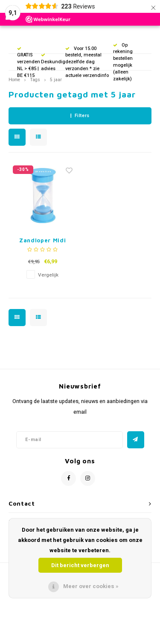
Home (14, 80)
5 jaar (56, 80)
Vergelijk (48, 275)
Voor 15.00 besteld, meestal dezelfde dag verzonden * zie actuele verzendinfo (87, 62)
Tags (35, 80)
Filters (79, 115)
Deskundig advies (53, 62)
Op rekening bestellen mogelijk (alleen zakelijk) (123, 61)
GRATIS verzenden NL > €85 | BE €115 (28, 63)
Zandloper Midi (42, 240)
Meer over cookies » (91, 586)
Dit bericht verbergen (80, 565)
